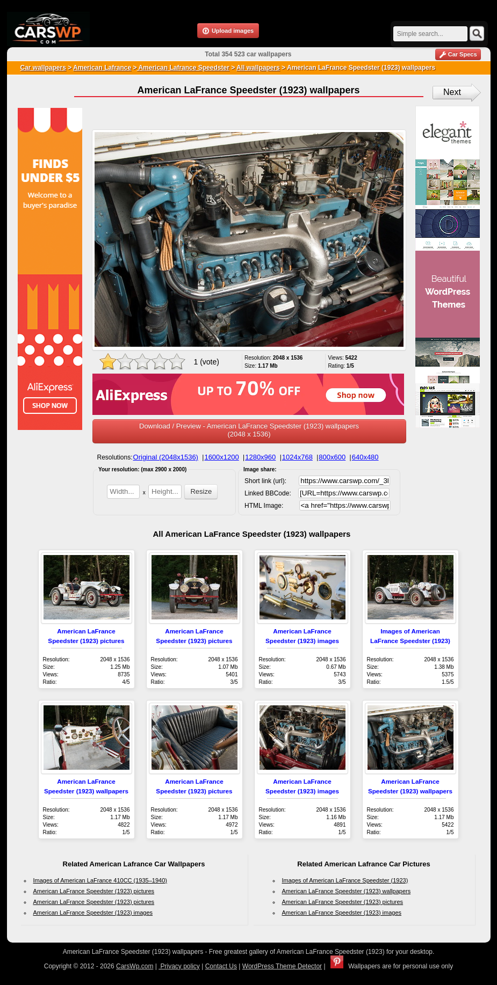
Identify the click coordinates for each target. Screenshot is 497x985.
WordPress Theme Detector (282, 966)
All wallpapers (258, 67)
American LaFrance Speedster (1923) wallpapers (346, 891)
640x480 (365, 457)
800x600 (332, 457)
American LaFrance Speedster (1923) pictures (94, 891)
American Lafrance (102, 67)
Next (452, 92)
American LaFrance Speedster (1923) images (93, 912)
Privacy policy (179, 966)
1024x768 (297, 457)
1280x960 (260, 457)
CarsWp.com (134, 966)
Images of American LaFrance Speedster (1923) (345, 880)
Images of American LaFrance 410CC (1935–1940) (100, 880)
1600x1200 (221, 457)
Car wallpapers (43, 67)
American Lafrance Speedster (183, 67)
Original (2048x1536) (165, 457)
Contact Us (221, 966)
